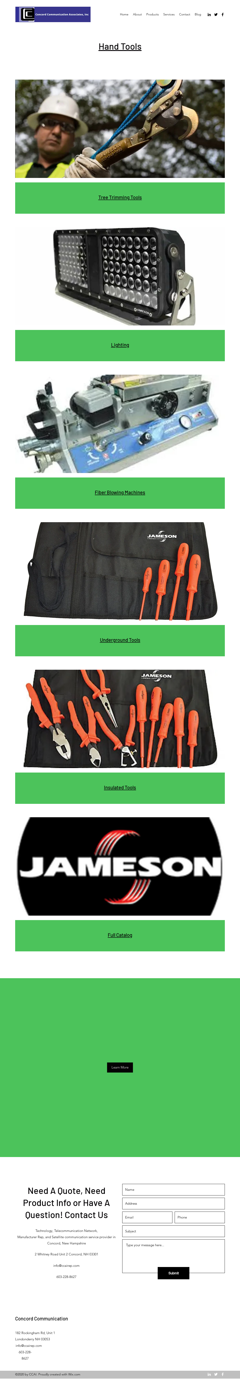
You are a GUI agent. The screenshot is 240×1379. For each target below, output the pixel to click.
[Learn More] (120, 1067)
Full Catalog (120, 935)
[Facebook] (222, 14)
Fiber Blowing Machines (120, 492)
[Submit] (173, 1273)
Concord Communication (41, 1318)
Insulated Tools (120, 787)
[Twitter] (216, 14)
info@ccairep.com (66, 1265)
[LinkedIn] (209, 14)
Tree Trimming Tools (120, 197)
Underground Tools (120, 640)
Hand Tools (120, 46)
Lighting (120, 345)
